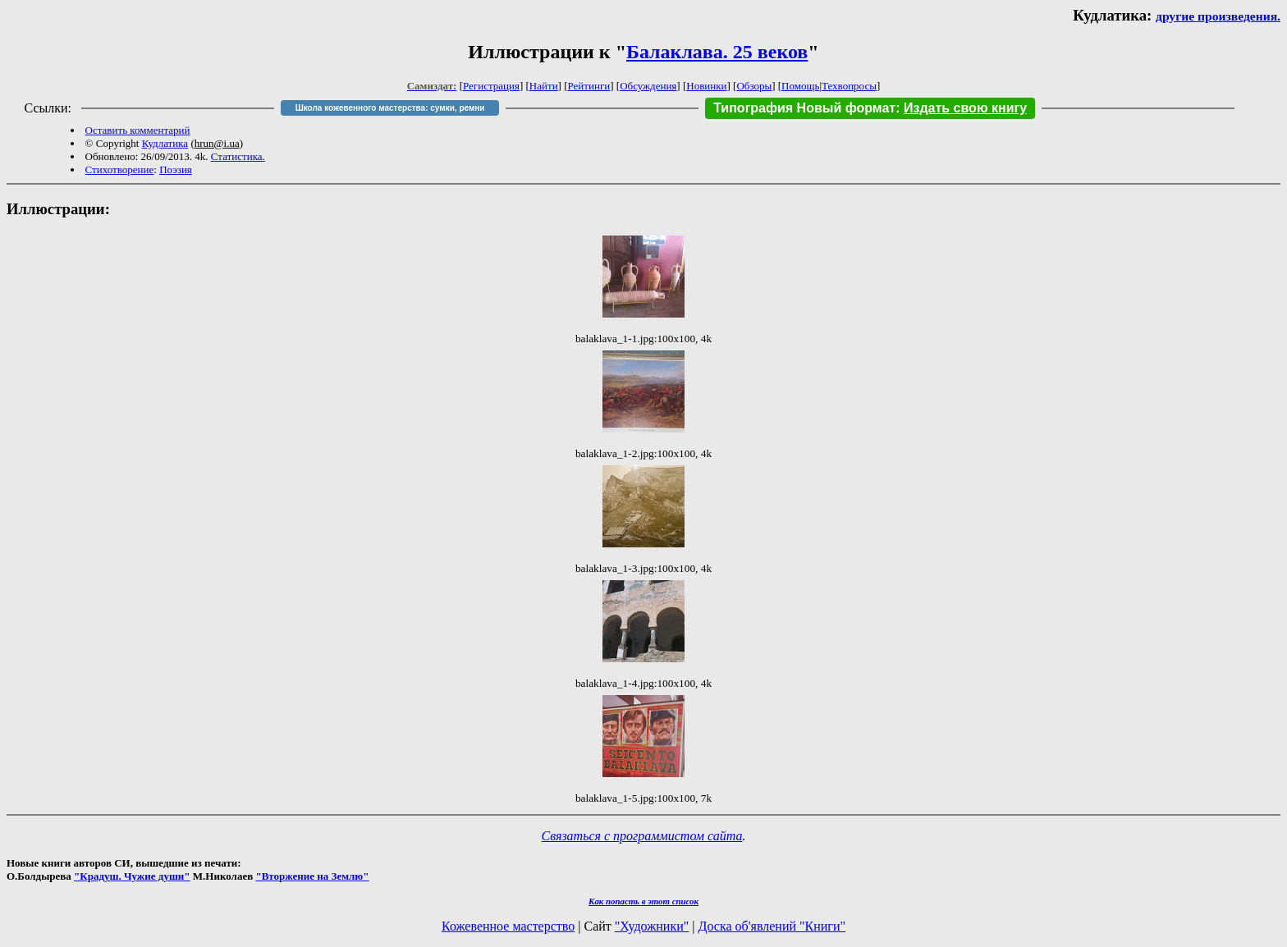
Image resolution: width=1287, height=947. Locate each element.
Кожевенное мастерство (508, 926)
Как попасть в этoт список (643, 901)
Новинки (706, 86)
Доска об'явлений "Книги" (771, 926)
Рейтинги (589, 86)
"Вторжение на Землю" (312, 876)
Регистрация (491, 86)
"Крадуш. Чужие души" (132, 876)
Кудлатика (165, 143)
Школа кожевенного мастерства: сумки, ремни (390, 107)
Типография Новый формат (804, 108)
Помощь (800, 86)
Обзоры (754, 86)
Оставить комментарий (137, 130)
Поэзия (175, 169)
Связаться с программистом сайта (642, 836)
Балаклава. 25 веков (717, 51)
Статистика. (238, 156)
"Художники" (652, 926)
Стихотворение (119, 169)
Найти (543, 86)
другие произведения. (1218, 16)
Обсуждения (648, 86)
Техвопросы (849, 86)
